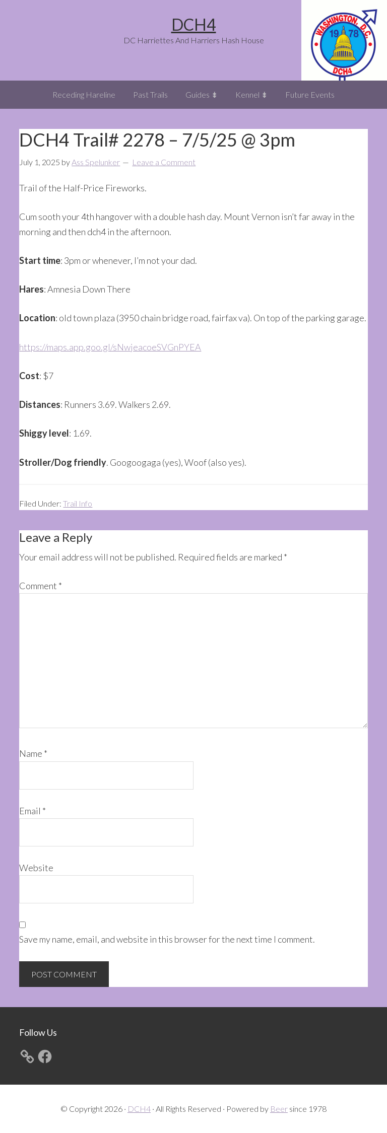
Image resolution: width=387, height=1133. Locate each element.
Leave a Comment (164, 162)
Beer (279, 1108)
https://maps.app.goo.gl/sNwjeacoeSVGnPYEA (110, 346)
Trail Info (77, 503)
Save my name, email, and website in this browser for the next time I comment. (167, 939)
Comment (40, 585)
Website (36, 867)
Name (33, 753)
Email (32, 810)
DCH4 (193, 24)
